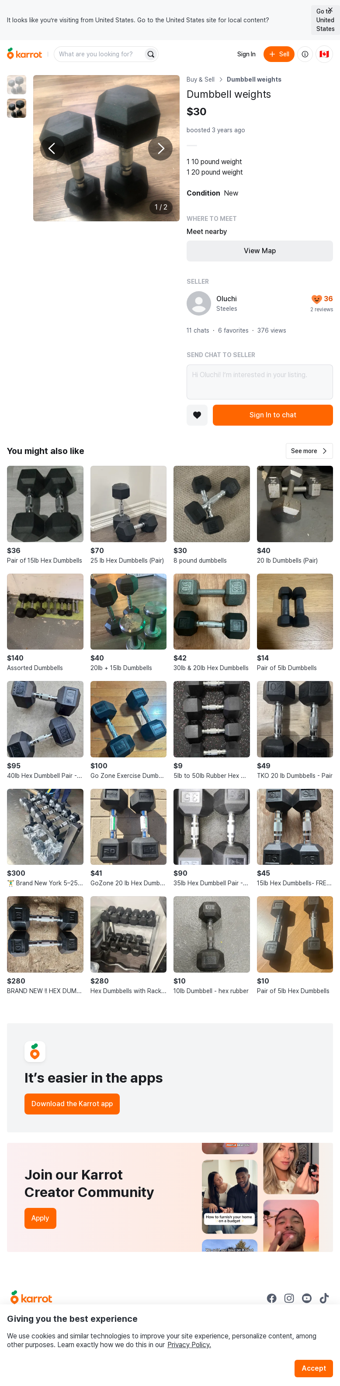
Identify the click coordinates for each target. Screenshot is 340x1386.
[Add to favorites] (197, 415)
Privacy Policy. (189, 1345)
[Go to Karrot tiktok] (324, 1298)
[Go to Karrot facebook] (272, 1298)
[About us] (305, 54)
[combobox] (99, 54)
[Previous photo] (52, 148)
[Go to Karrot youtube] (307, 1298)
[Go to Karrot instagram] (289, 1298)
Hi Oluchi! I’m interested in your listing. (260, 382)
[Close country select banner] (330, 9)
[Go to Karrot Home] (31, 1298)
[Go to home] (24, 54)
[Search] (151, 54)
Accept (314, 1368)
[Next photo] (160, 148)
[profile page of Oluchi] (199, 303)
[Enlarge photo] (106, 148)
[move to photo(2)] (16, 108)
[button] (309, 451)
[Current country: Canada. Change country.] (324, 54)
